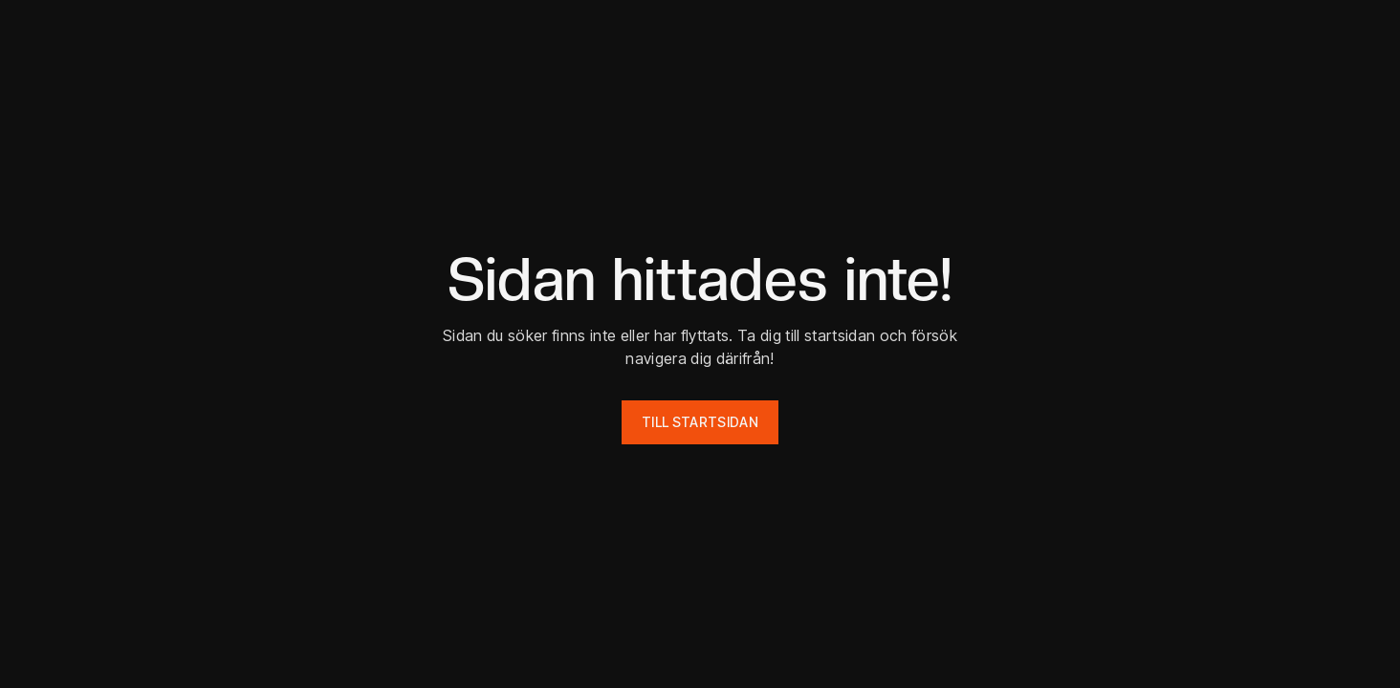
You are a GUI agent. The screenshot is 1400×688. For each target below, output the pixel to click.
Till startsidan (700, 422)
